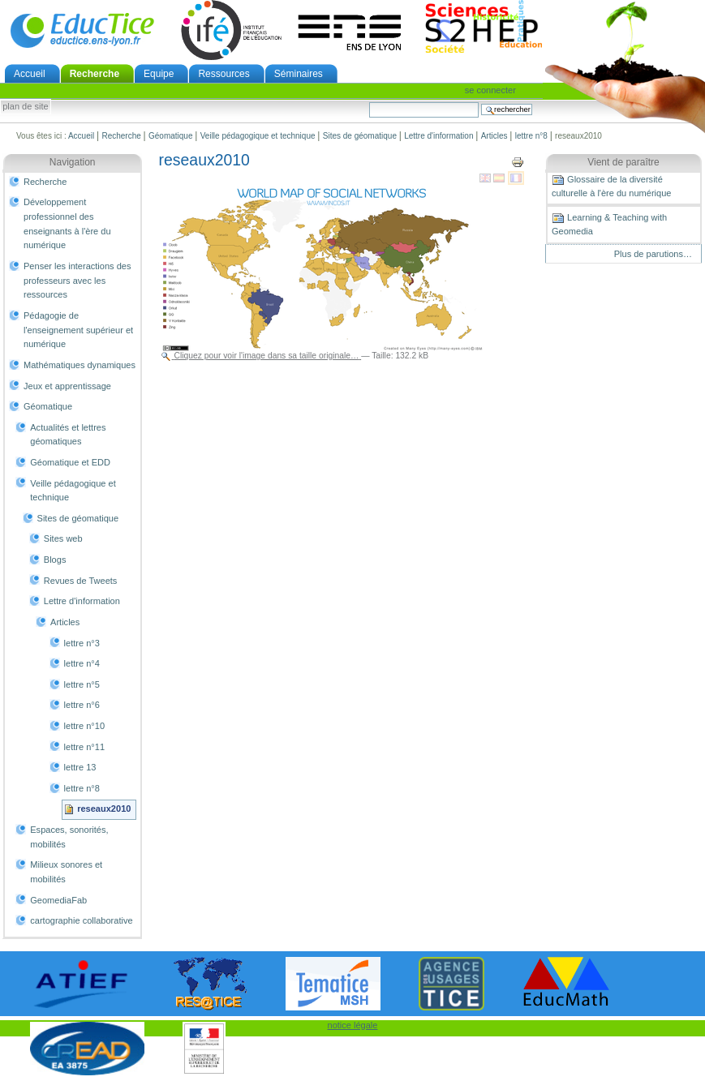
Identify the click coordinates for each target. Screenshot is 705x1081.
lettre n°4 (82, 663)
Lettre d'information (438, 135)
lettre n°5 (82, 684)
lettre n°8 (531, 135)
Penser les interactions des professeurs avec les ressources (77, 280)
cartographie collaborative (81, 920)
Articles (494, 135)
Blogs (55, 559)
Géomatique (170, 135)
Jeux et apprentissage (67, 386)
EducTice (82, 30)
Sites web (63, 538)
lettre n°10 (84, 726)
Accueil (29, 73)
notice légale (353, 1025)
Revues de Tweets (81, 581)
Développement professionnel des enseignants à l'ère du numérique (67, 223)
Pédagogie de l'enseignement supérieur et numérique (78, 330)
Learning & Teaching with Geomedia (609, 224)
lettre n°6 (82, 705)
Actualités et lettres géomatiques (67, 435)
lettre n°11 (84, 747)
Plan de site (25, 107)
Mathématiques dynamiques (79, 365)
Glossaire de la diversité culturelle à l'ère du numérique (611, 186)
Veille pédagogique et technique (258, 135)
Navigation (72, 162)
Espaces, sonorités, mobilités (69, 837)
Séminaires (298, 73)
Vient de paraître (623, 162)
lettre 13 (80, 767)
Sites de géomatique (360, 135)
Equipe (159, 73)
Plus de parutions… (653, 254)
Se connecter (490, 90)
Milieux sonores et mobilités (66, 872)
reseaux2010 (104, 808)
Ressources (223, 73)
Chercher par (368, 101)
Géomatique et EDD (70, 462)
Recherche (94, 73)
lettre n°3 (82, 643)
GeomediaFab (58, 900)
